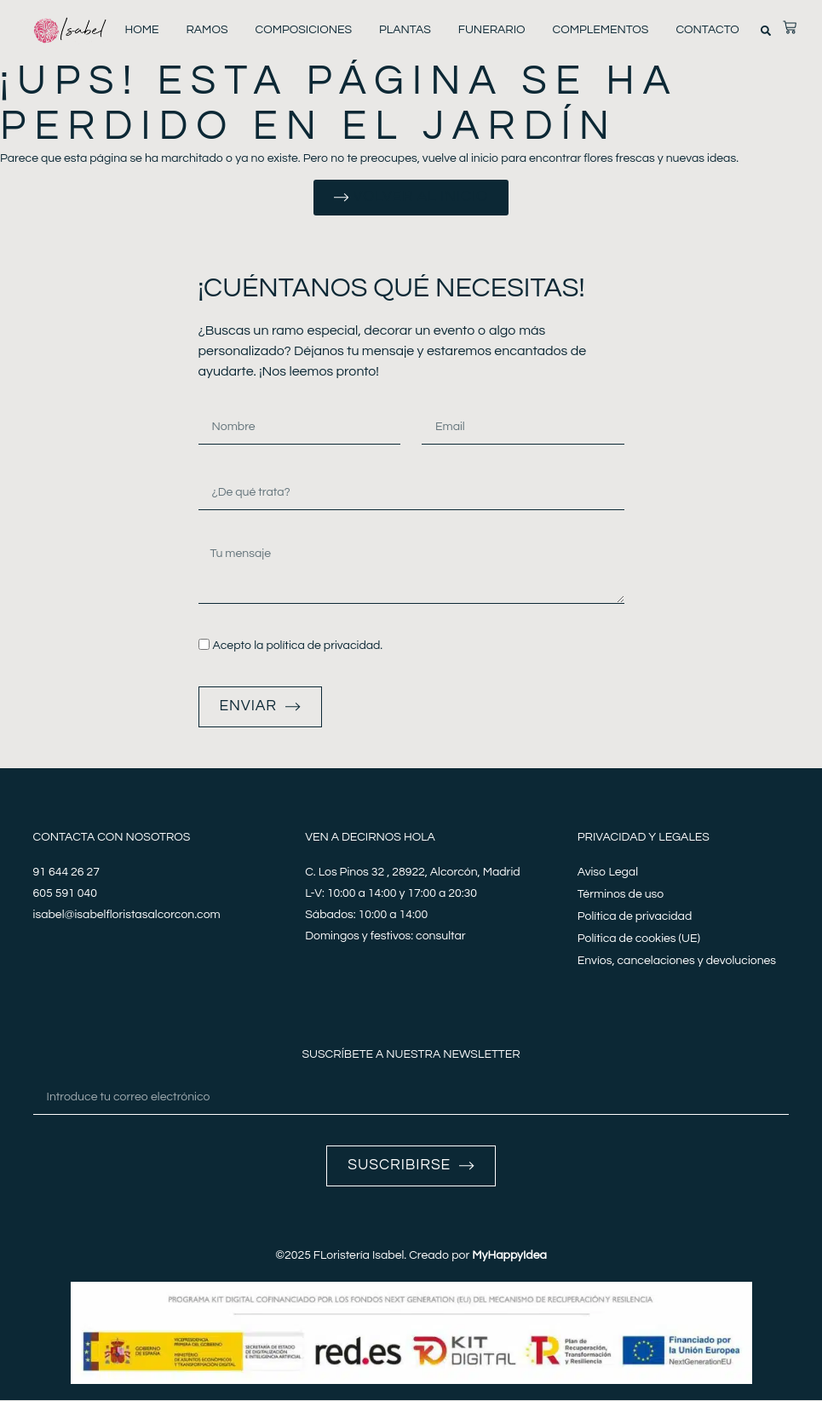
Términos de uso (621, 895)
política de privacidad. (324, 646)
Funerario (492, 30)
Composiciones (304, 30)
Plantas (405, 30)
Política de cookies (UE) (639, 939)
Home (141, 30)
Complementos (600, 30)
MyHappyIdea (509, 1256)
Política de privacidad (635, 917)
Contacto (707, 30)
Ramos (206, 30)
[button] (765, 30)
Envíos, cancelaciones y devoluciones (677, 961)
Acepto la (297, 646)
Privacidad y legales (644, 838)
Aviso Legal (608, 873)
